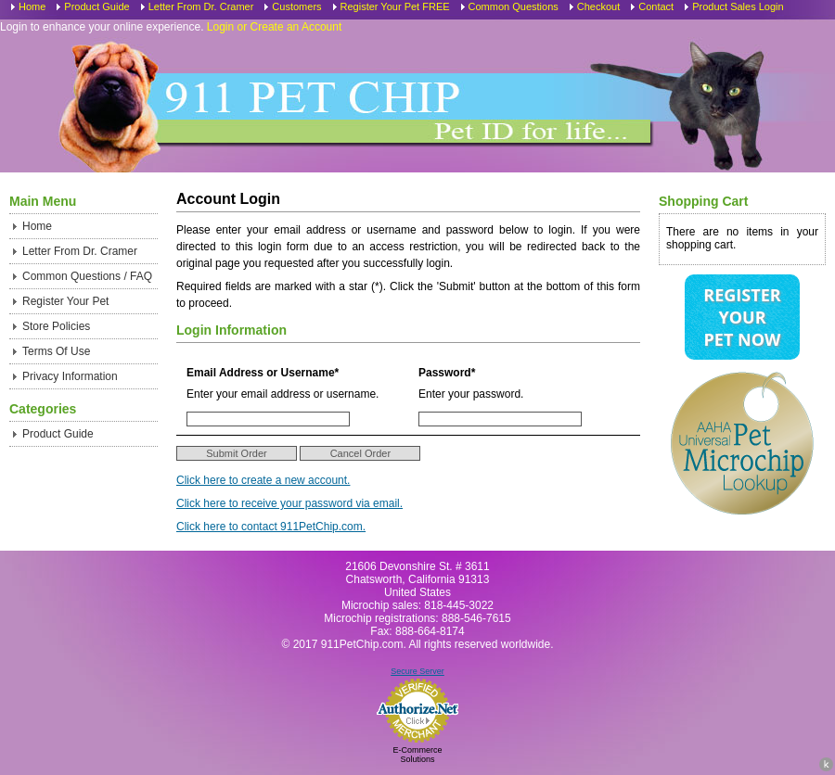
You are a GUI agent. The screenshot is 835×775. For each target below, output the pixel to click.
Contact (656, 6)
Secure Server (417, 671)
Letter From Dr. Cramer (201, 6)
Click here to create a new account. (263, 480)
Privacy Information (70, 376)
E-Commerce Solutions (417, 754)
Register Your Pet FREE (395, 6)
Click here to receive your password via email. (289, 503)
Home (32, 6)
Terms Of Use (56, 351)
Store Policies (56, 326)
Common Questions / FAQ (87, 276)
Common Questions (514, 6)
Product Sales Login (737, 6)
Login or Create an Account (274, 26)
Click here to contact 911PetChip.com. (271, 526)
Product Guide (96, 6)
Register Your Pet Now (741, 317)
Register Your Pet (65, 301)
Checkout (598, 6)
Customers (296, 6)
